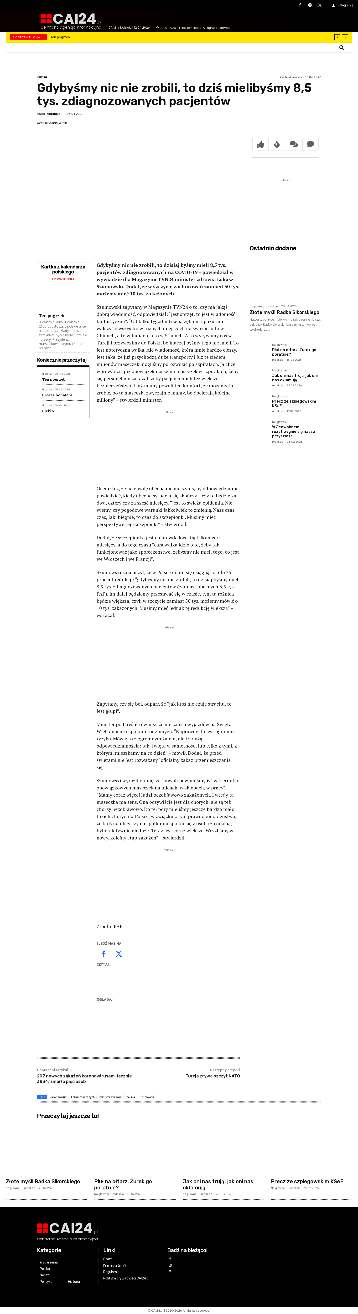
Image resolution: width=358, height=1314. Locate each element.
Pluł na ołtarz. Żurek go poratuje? (123, 1184)
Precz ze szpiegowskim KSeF (307, 1181)
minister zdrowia (110, 1097)
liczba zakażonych (83, 1097)
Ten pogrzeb (60, 37)
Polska (42, 76)
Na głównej (257, 306)
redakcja (54, 113)
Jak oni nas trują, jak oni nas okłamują (295, 377)
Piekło (48, 411)
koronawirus (58, 1097)
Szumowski (147, 1097)
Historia (47, 374)
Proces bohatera (57, 395)
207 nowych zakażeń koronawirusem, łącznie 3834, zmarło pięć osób (84, 1078)
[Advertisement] (168, 448)
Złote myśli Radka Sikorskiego (284, 312)
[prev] (337, 37)
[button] (341, 47)
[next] (345, 37)
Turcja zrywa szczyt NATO (213, 1076)
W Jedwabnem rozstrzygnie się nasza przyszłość (293, 431)
